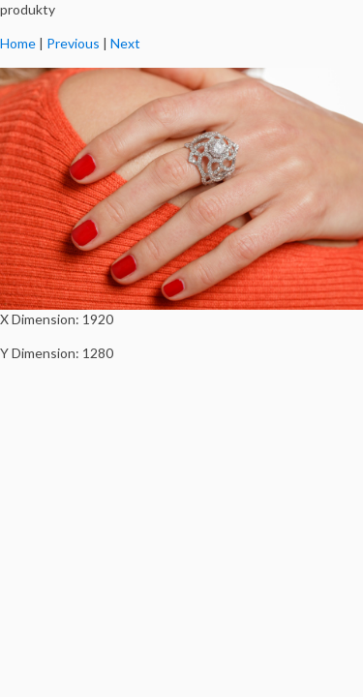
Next (125, 43)
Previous (73, 43)
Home (18, 43)
